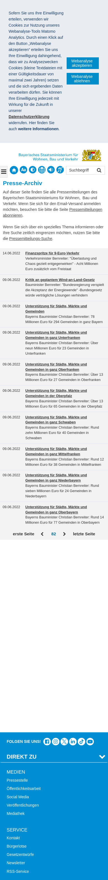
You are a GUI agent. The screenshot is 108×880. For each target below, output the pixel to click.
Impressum (19, 825)
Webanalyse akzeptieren (82, 63)
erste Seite (23, 533)
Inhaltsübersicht (20, 724)
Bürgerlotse (17, 658)
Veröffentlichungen (23, 617)
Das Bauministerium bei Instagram (55, 553)
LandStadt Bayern (22, 765)
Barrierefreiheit (19, 732)
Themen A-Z (17, 716)
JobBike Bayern (20, 790)
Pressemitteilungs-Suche (30, 238)
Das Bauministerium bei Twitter (64, 553)
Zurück (42, 534)
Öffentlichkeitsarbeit (24, 600)
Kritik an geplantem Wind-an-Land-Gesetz (60, 280)
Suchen (99, 171)
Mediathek (16, 625)
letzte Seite (84, 533)
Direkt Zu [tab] (22, 569)
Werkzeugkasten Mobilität (29, 799)
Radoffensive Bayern (25, 782)
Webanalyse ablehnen (82, 78)
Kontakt (13, 650)
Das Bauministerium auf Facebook (47, 553)
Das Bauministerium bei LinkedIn (73, 553)
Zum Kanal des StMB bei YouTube (90, 553)
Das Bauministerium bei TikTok (81, 553)
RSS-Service (18, 683)
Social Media (18, 609)
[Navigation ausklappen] (3, 172)
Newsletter (16, 675)
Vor (64, 534)
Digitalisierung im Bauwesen (31, 773)
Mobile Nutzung (20, 741)
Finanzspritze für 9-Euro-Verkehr (52, 253)
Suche (12, 707)
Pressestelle (17, 592)
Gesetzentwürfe (20, 666)
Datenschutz (48, 825)
